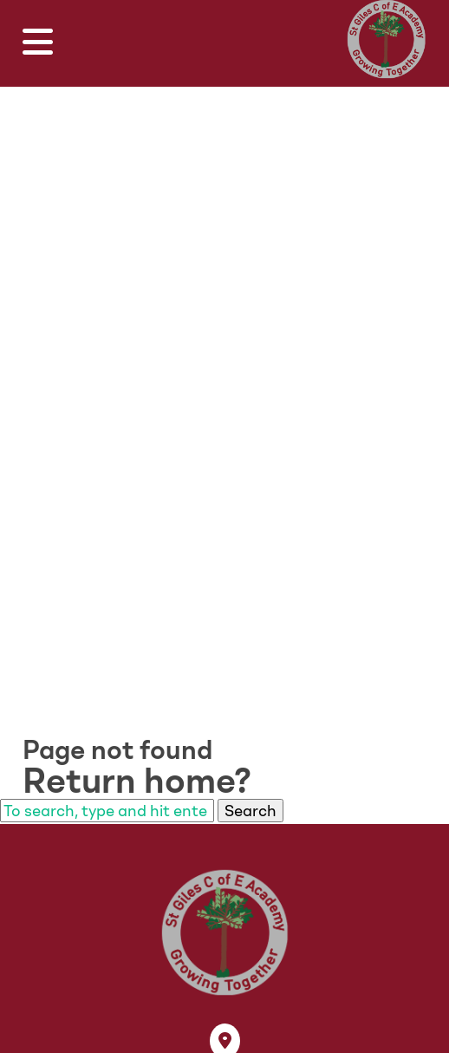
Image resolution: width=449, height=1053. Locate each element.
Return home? (137, 780)
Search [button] (250, 810)
